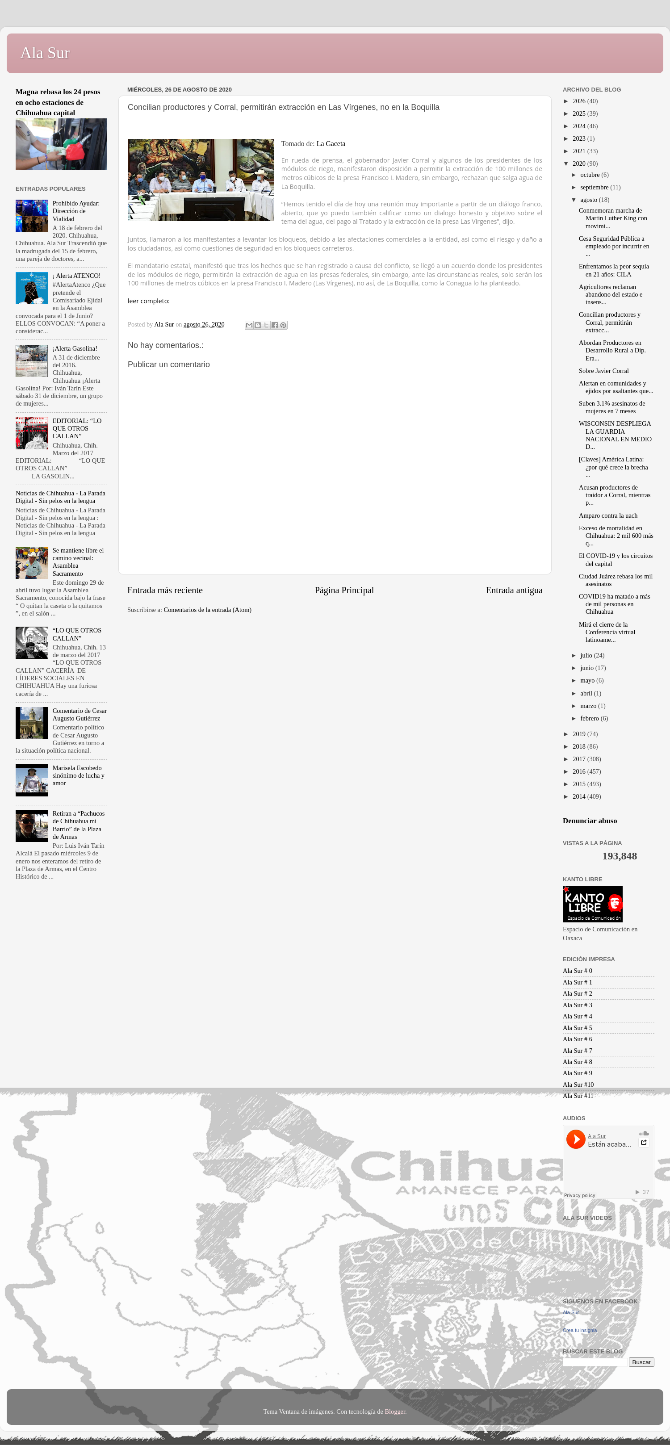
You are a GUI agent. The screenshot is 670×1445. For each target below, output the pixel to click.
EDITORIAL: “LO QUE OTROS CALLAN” (77, 428)
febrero (591, 718)
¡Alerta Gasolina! (75, 348)
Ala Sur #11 (578, 1095)
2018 (580, 746)
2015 (580, 783)
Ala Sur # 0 (577, 970)
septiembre (596, 187)
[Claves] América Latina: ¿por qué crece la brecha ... (613, 467)
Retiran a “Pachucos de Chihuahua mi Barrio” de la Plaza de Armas (79, 825)
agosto (590, 199)
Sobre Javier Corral (604, 370)
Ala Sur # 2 (577, 993)
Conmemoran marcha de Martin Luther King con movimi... (613, 218)
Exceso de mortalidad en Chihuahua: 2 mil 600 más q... (616, 535)
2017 (580, 758)
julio (587, 655)
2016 (580, 771)
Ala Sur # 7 (577, 1050)
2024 (580, 126)
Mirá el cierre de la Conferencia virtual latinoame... (607, 632)
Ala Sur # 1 (577, 982)
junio (588, 667)
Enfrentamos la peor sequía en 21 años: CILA (614, 270)
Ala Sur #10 (578, 1084)
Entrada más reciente (165, 590)
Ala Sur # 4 (577, 1016)
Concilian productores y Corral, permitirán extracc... (610, 322)
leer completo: (149, 301)
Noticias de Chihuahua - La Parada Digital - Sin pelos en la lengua (60, 497)
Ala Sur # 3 (577, 1005)
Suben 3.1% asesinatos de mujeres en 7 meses (612, 407)
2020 (580, 163)
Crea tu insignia (580, 1330)
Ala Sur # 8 (577, 1061)
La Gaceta (331, 143)
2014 (580, 796)
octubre (591, 174)
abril (587, 693)
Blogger (395, 1411)
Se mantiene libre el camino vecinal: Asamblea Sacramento (78, 562)
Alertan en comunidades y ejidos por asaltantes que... (616, 387)
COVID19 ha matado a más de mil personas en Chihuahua (614, 604)
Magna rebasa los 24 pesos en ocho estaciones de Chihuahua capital (58, 102)
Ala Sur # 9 (577, 1072)
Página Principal (344, 590)
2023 (580, 138)
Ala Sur (45, 53)
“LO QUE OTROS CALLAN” (77, 634)
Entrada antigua (514, 590)
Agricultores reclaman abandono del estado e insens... (610, 294)
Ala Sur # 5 (577, 1027)
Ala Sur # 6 (577, 1039)
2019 (580, 733)
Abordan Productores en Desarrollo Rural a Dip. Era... (612, 350)
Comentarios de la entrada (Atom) (208, 609)
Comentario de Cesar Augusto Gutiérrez (80, 714)
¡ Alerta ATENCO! (77, 275)
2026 (580, 101)
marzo (590, 705)
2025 (580, 113)
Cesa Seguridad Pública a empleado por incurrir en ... (614, 246)
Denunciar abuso (590, 821)
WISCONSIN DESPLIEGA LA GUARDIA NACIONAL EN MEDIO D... (615, 435)
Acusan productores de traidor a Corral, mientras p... (614, 495)
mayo (589, 680)
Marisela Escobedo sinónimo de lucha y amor (79, 775)
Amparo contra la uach (608, 515)
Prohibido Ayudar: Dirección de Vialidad (76, 211)
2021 (580, 151)
